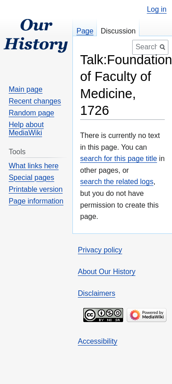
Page (84, 31)
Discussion (117, 31)
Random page (31, 113)
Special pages (31, 177)
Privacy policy (100, 250)
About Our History (106, 271)
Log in (157, 9)
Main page (26, 89)
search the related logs (116, 181)
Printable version (35, 189)
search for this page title (118, 158)
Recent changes (35, 101)
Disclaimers (96, 293)
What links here (33, 166)
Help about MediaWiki (26, 129)
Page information (36, 201)
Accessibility (97, 341)
